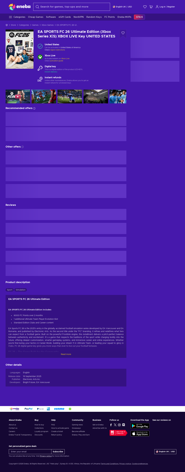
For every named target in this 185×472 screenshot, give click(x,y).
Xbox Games (48, 25)
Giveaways (76, 428)
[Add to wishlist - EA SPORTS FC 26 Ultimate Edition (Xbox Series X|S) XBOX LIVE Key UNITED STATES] (123, 33)
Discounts (39, 435)
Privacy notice (46, 456)
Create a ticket (57, 431)
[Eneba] (19, 6)
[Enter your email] (30, 451)
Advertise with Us (100, 428)
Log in (160, 7)
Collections (39, 428)
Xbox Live (65, 58)
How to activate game (60, 428)
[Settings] (122, 6)
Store (13, 25)
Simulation (20, 290)
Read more (66, 354)
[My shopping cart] (151, 7)
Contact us (13, 428)
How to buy (39, 425)
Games (35, 25)
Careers (12, 431)
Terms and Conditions (110, 464)
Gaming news (77, 425)
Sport (9, 290)
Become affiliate (78, 431)
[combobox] (71, 7)
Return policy (56, 435)
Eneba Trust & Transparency (20, 435)
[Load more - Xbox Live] (40, 57)
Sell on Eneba (98, 425)
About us (12, 425)
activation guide (56, 61)
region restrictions (57, 50)
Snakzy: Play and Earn (81, 435)
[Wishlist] (145, 7)
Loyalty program (41, 431)
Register (171, 7)
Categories (24, 25)
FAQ (53, 425)
